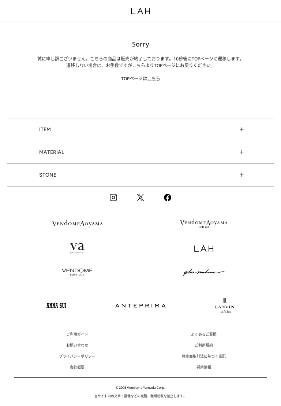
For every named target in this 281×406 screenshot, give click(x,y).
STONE (47, 175)
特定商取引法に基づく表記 (204, 356)
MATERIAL (51, 152)
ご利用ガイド (77, 334)
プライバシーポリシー (77, 356)
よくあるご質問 (204, 334)
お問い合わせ (77, 345)
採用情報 (203, 367)
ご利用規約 (204, 345)
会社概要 (77, 367)
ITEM (45, 129)
